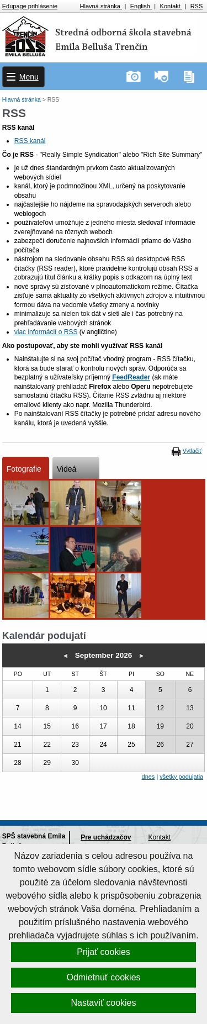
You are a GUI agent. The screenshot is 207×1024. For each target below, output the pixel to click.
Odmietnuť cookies (103, 977)
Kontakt (171, 6)
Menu (29, 76)
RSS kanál (30, 141)
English (141, 6)
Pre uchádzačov (106, 837)
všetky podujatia (181, 776)
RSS (196, 6)
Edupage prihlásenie (29, 6)
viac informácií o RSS (46, 332)
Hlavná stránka (101, 6)
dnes (148, 776)
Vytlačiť (192, 450)
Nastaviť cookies (103, 1002)
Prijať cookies (103, 952)
